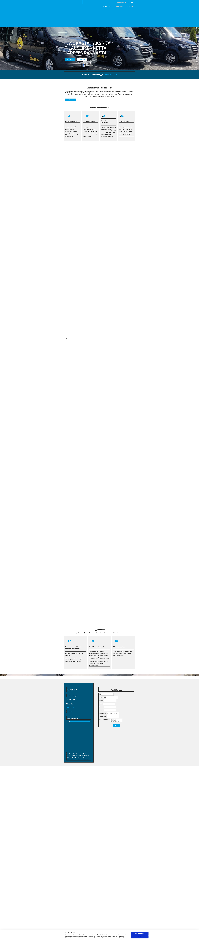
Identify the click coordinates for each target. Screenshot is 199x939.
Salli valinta (139, 928)
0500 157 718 (130, 2)
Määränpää (101, 710)
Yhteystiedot (119, 6)
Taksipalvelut (107, 6)
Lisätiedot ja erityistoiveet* (104, 719)
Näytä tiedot (114, 936)
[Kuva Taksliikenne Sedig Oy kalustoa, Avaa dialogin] (126, 212)
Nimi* (100, 694)
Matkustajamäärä (102, 716)
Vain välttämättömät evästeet (139, 932)
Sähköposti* (101, 700)
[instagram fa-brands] (69, 721)
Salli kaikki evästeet (139, 925)
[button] (70, 59)
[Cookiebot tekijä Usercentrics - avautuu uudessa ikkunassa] (57, 937)
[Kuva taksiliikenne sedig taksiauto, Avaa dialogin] (98, 558)
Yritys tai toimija (102, 697)
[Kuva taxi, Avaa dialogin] (102, 338)
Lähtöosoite (101, 707)
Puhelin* (100, 703)
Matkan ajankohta (102, 713)
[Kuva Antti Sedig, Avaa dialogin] (126, 516)
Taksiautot (130, 6)
